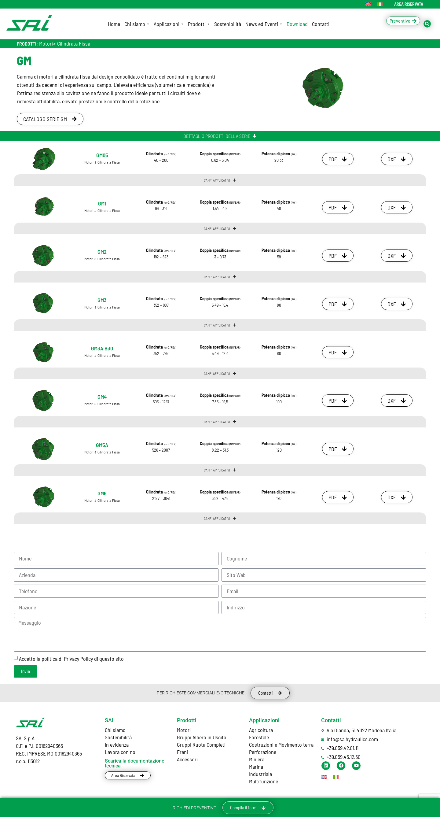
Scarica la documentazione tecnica (134, 763)
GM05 (102, 155)
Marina (256, 766)
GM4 (102, 396)
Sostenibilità (118, 737)
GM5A (102, 445)
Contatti (331, 720)
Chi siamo (115, 729)
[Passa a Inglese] (368, 4)
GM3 (102, 300)
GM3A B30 (102, 348)
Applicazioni (264, 720)
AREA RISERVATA (408, 4)
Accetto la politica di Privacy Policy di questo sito (71, 658)
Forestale (259, 737)
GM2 (102, 251)
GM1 (102, 203)
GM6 (102, 493)
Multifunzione (263, 781)
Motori (46, 43)
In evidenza (117, 744)
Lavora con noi (121, 752)
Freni (182, 752)
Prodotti (186, 720)
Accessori (187, 759)
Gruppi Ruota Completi (201, 744)
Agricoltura (261, 729)
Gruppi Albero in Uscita (201, 737)
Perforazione (262, 752)
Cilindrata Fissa (73, 43)
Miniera (256, 759)
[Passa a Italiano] (380, 4)
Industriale (260, 774)
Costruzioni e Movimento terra (281, 744)
